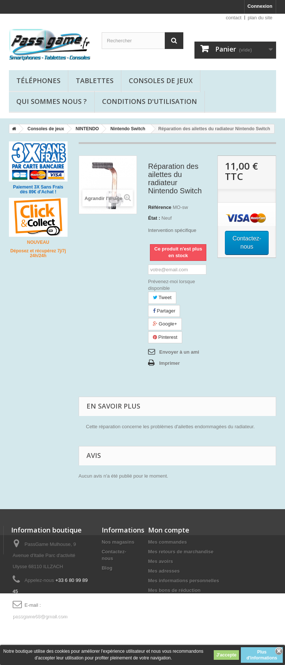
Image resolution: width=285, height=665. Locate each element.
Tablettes (95, 80)
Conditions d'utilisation (149, 101)
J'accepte (226, 655)
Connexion (260, 6)
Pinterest (165, 337)
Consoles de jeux (161, 80)
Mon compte (168, 529)
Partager (164, 311)
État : (154, 218)
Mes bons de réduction (174, 590)
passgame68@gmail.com (40, 616)
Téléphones (38, 80)
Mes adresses (164, 571)
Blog (107, 568)
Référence (159, 207)
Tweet (162, 297)
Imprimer (169, 363)
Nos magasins (118, 542)
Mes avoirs (160, 561)
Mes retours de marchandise (180, 551)
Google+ (165, 324)
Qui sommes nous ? (51, 101)
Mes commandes (167, 542)
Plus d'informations (261, 655)
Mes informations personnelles (183, 580)
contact (234, 17)
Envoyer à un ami (179, 352)
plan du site (260, 17)
